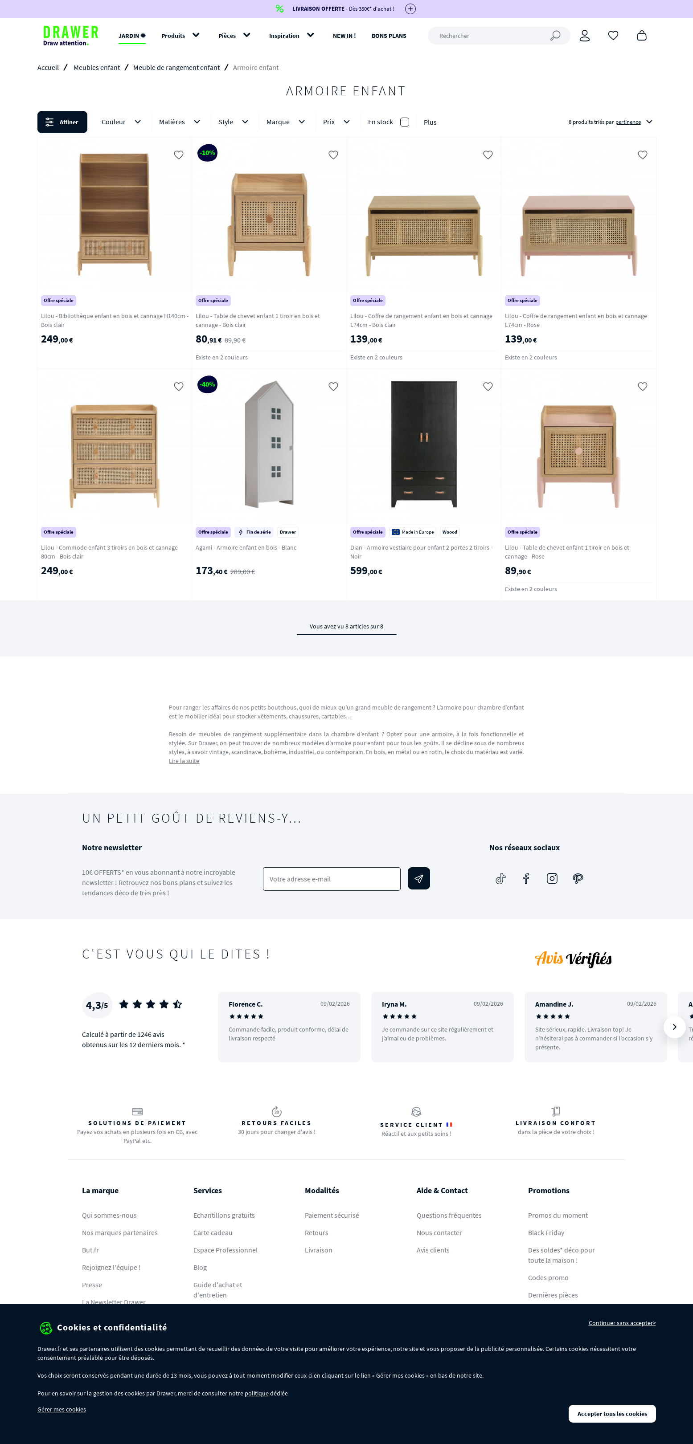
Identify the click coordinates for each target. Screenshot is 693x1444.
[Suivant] (675, 1027)
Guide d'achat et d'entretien (217, 1289)
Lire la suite (184, 761)
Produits (173, 36)
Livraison (318, 1249)
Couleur (123, 122)
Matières (181, 122)
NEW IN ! (344, 36)
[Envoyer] (419, 878)
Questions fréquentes (449, 1215)
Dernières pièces (553, 1294)
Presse (92, 1284)
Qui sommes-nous (109, 1215)
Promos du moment (558, 1215)
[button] (346, 122)
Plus (430, 122)
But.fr (90, 1249)
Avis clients (433, 1249)
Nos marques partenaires (120, 1232)
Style (235, 122)
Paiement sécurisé (332, 1215)
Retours (316, 1232)
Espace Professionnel (225, 1249)
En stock (380, 121)
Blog (200, 1267)
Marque (287, 122)
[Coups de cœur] (613, 35)
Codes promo (548, 1277)
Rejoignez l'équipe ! (111, 1267)
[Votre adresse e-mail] (332, 879)
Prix (338, 122)
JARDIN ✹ (132, 36)
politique (257, 1393)
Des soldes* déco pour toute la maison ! (561, 1255)
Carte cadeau (213, 1232)
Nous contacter (439, 1232)
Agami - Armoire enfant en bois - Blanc (246, 547)
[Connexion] (584, 35)
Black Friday (546, 1232)
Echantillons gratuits (224, 1215)
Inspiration (284, 36)
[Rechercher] (499, 36)
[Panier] (641, 35)
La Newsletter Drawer (114, 1301)
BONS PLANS (389, 36)
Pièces (227, 36)
